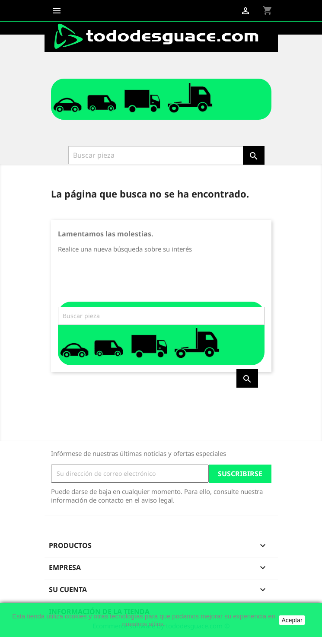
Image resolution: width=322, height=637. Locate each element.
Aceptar (291, 620)
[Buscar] (156, 155)
